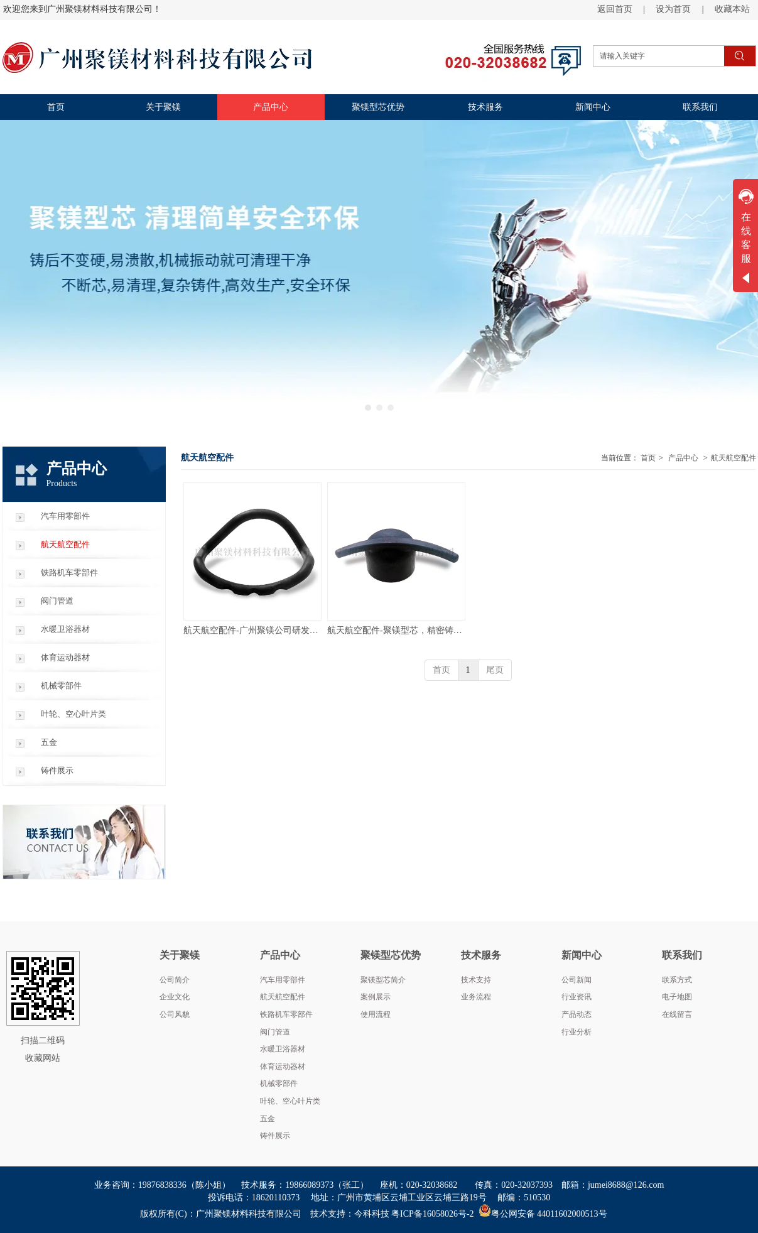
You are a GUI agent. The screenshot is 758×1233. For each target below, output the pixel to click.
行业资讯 (576, 996)
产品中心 (683, 458)
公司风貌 (175, 1014)
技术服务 (481, 955)
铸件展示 (275, 1135)
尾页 (495, 670)
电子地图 (677, 996)
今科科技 (371, 1214)
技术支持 (476, 979)
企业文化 (175, 996)
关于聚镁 (180, 955)
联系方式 (677, 979)
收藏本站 (732, 9)
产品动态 (576, 1014)
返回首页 (614, 9)
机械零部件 (279, 1083)
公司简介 (175, 979)
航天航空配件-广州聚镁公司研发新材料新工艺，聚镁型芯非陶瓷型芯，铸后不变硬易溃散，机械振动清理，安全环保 (252, 630)
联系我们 (682, 955)
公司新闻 (576, 979)
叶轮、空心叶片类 (290, 1101)
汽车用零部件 (282, 979)
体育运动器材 (282, 1066)
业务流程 (476, 996)
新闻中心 (581, 955)
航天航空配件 (733, 458)
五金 (267, 1118)
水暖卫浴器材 (282, 1049)
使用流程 (375, 1014)
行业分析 (576, 1032)
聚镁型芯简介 (383, 979)
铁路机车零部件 (286, 1014)
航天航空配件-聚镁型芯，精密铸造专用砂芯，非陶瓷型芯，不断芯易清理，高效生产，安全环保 (396, 630)
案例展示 (375, 996)
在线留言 (677, 1014)
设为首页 (673, 9)
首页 (648, 458)
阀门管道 (275, 1032)
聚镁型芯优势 (390, 955)
